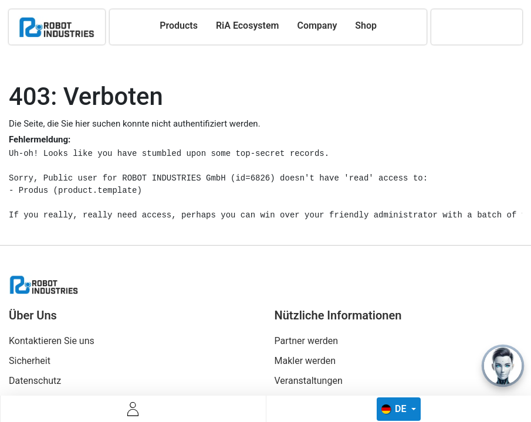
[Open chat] (503, 365)
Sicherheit (29, 360)
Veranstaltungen (309, 380)
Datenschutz (35, 380)
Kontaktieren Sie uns (51, 340)
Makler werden (305, 360)
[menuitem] (178, 26)
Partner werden (307, 340)
